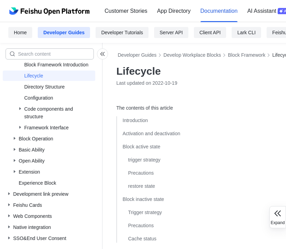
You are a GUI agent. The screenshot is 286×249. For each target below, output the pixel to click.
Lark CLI (246, 32)
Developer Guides (63, 32)
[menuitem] (126, 11)
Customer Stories (126, 11)
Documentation (219, 11)
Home (20, 32)
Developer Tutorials (122, 32)
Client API (210, 32)
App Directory (174, 11)
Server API (171, 32)
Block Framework (246, 55)
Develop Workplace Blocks (192, 55)
